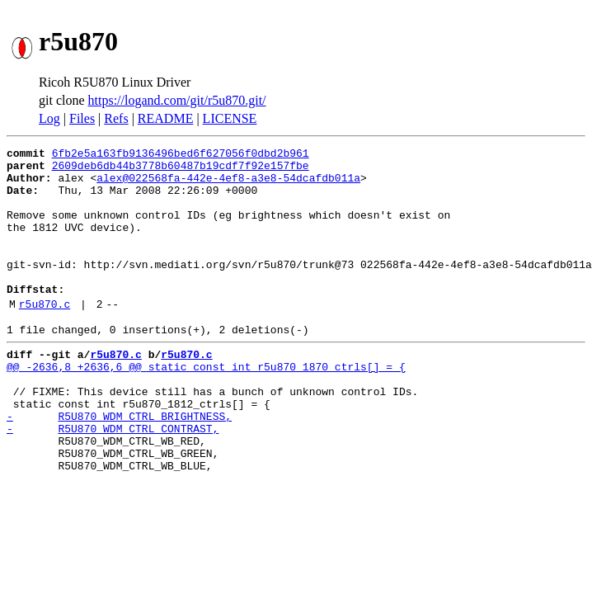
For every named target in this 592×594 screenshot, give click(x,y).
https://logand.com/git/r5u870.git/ (177, 100)
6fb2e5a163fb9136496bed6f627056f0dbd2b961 (180, 155)
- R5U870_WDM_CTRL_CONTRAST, (112, 480)
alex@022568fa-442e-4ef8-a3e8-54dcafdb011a (228, 184)
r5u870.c (44, 335)
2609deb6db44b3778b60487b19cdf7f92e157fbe (180, 170)
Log (49, 118)
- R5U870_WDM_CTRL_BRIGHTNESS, (119, 465)
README (166, 118)
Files (82, 118)
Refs (116, 118)
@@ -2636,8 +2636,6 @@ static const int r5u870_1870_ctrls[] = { (206, 405)
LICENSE (230, 118)
